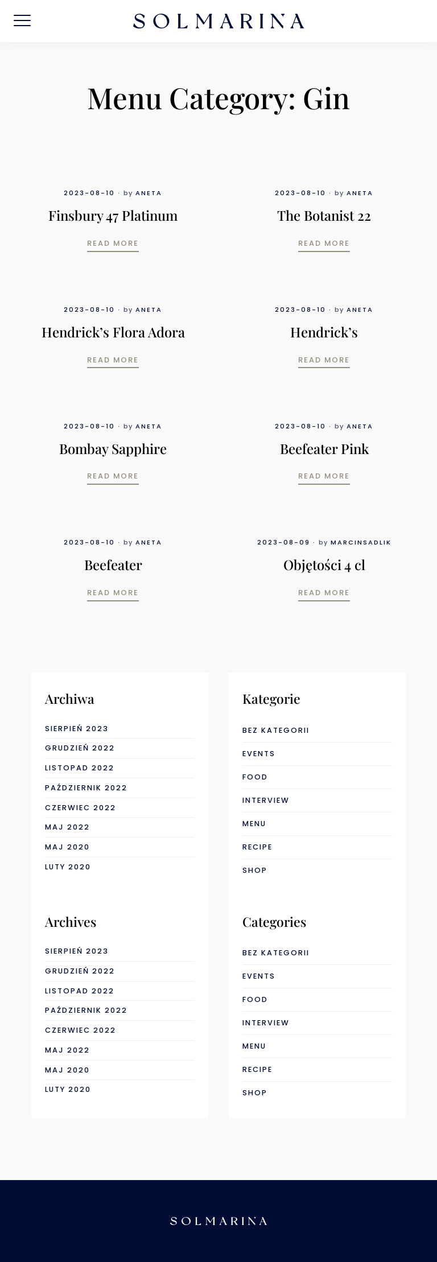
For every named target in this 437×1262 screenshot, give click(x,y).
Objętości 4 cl (324, 564)
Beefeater (113, 564)
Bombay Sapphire (113, 448)
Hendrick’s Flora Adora (113, 332)
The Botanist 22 (324, 215)
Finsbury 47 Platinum (113, 215)
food (255, 777)
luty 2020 (68, 867)
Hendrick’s (324, 332)
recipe (257, 847)
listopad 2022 (79, 768)
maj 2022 (67, 827)
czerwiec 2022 (80, 808)
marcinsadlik (361, 542)
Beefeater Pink (324, 448)
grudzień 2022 (80, 748)
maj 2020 (67, 847)
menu (254, 823)
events (258, 753)
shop (254, 870)
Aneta (148, 192)
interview (266, 800)
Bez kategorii (276, 730)
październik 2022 (86, 788)
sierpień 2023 (77, 728)
